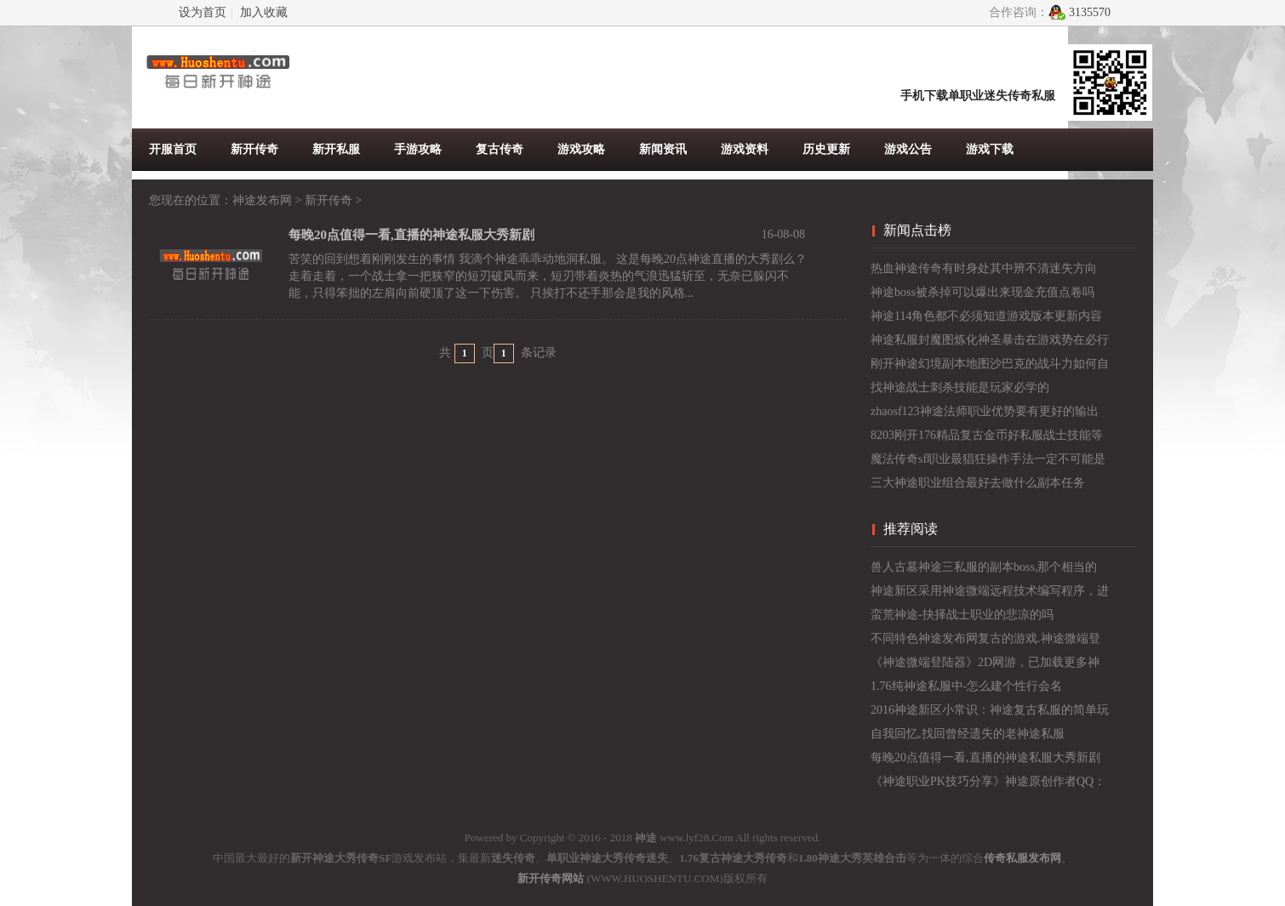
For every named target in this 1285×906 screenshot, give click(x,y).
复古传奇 (499, 149)
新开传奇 (254, 149)
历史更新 (826, 149)
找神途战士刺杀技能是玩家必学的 (960, 387)
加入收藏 (264, 12)
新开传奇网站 (550, 878)
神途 (646, 837)
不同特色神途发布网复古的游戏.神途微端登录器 (985, 641)
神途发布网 (262, 200)
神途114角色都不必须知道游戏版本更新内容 (986, 316)
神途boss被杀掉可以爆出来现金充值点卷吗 (982, 292)
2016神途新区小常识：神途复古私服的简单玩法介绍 (990, 713)
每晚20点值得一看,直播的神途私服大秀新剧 (985, 757)
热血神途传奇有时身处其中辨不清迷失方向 (984, 268)
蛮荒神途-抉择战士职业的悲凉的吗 (962, 614)
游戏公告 (908, 149)
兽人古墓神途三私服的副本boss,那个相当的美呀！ (984, 570)
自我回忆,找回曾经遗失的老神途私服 (968, 733)
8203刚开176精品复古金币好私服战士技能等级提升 (987, 438)
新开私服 (336, 149)
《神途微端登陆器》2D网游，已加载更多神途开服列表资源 (985, 665)
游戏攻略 (581, 149)
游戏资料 (744, 149)
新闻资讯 (663, 149)
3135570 (1090, 12)
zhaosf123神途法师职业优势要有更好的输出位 (985, 414)
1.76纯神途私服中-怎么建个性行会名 (966, 686)
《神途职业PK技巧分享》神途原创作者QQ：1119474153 (988, 784)
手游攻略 (418, 149)
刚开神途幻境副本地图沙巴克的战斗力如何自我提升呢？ (990, 366)
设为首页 (202, 12)
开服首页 (173, 149)
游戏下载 (990, 149)
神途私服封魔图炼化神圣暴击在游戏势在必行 (990, 339)
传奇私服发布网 (1022, 858)
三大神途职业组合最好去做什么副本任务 (978, 482)
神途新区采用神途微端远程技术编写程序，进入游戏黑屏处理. (990, 593)
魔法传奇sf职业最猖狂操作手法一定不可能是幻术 (988, 462)
